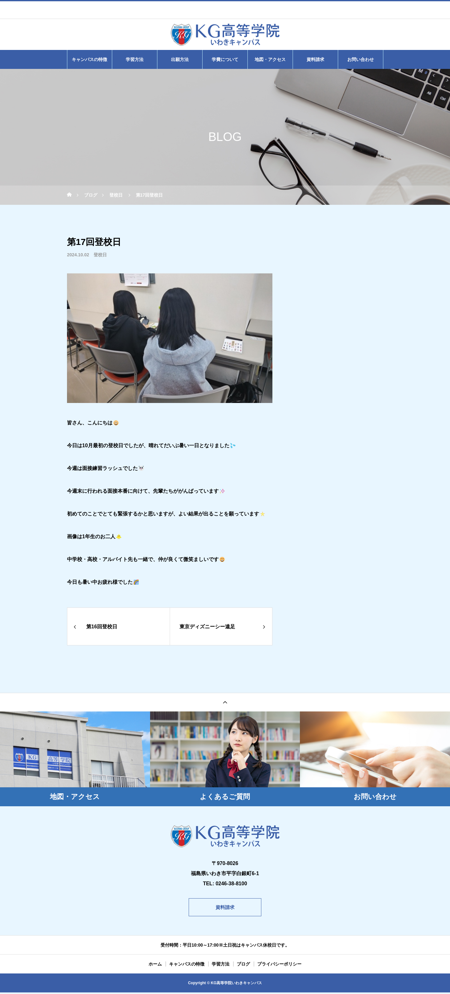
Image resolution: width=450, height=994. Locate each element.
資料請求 (315, 59)
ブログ (243, 965)
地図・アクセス (270, 59)
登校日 (100, 254)
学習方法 (134, 59)
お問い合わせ (360, 59)
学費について (225, 59)
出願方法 (180, 59)
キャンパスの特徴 (89, 59)
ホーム (155, 965)
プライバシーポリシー (279, 965)
